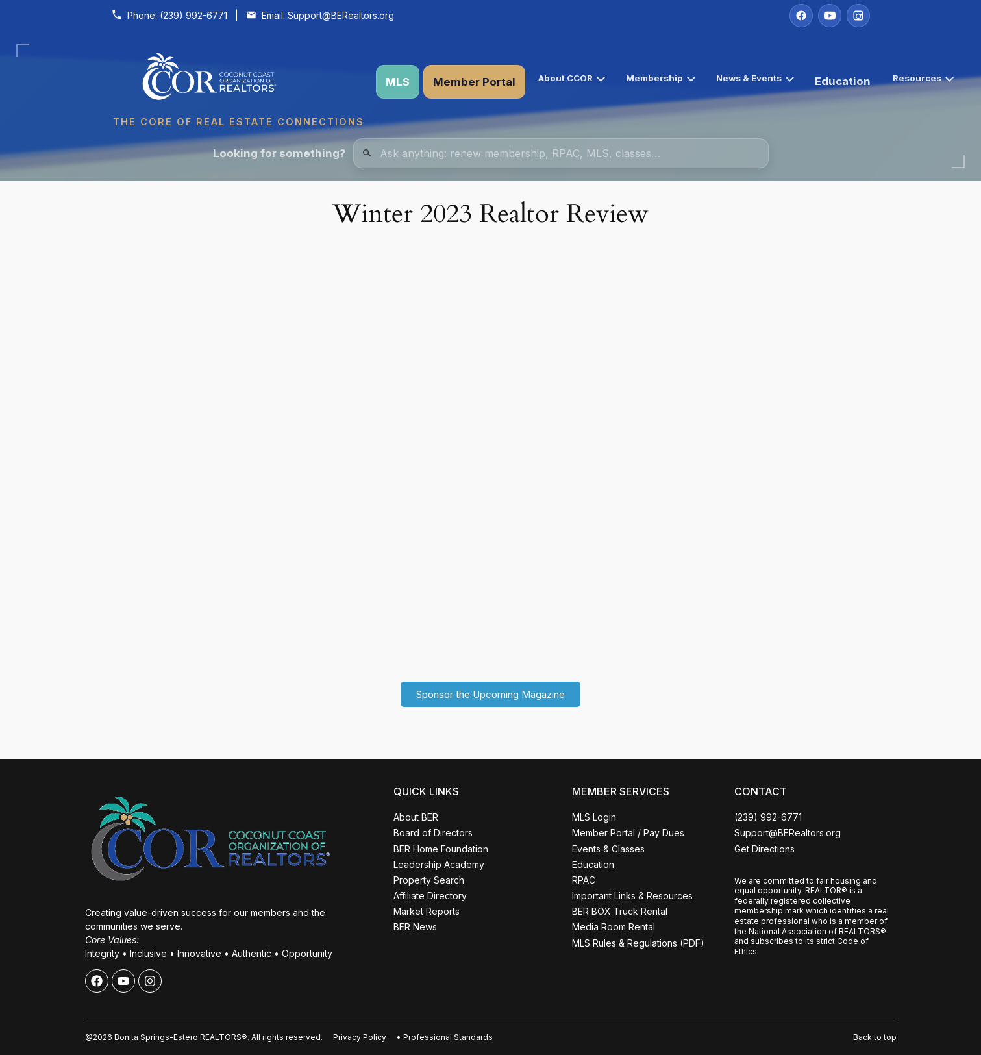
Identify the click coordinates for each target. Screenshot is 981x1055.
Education (843, 81)
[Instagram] (858, 15)
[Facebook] (801, 15)
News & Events (755, 78)
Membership (660, 78)
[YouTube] (829, 15)
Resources (923, 78)
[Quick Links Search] (561, 153)
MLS (398, 81)
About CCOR (571, 78)
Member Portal (474, 81)
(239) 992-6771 (193, 15)
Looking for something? (279, 153)
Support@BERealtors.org (341, 15)
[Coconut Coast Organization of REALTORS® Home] (238, 81)
